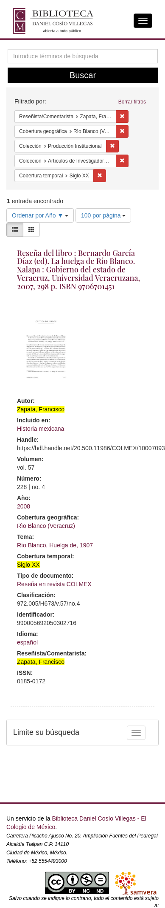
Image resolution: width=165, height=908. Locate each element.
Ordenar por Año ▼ (40, 215)
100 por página (103, 215)
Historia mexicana (40, 428)
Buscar (83, 75)
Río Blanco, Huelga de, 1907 (55, 545)
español (27, 642)
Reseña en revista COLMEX (54, 584)
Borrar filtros (132, 102)
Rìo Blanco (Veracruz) (46, 525)
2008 (23, 506)
